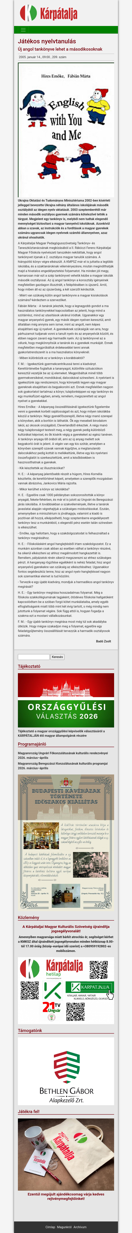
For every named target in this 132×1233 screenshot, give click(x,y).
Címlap (50, 1227)
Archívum (80, 1227)
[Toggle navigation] (23, 30)
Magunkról (64, 1227)
